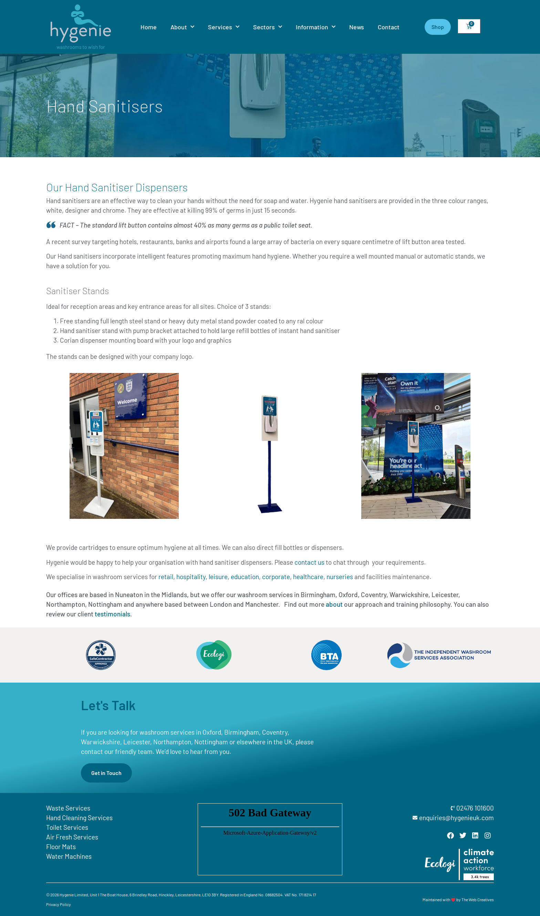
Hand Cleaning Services (79, 818)
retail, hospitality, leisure (193, 577)
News (356, 27)
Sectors (267, 27)
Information (315, 27)
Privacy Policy (58, 904)
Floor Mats (61, 846)
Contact (388, 27)
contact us (309, 562)
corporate (276, 577)
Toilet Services (67, 827)
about (334, 604)
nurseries (339, 577)
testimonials (112, 614)
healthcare (308, 577)
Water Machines (69, 856)
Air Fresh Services (72, 837)
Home (149, 27)
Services (223, 27)
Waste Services (68, 808)
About (182, 27)
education (245, 577)
